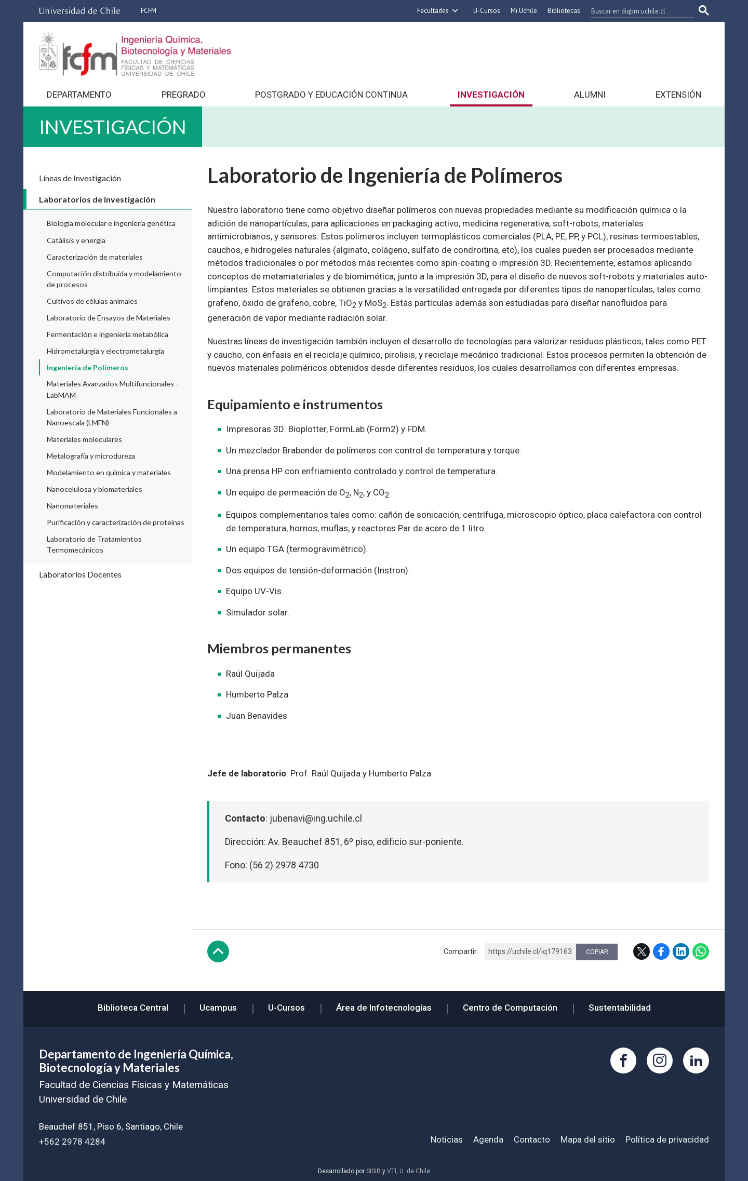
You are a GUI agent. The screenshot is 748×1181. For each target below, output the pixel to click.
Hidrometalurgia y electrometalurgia (105, 350)
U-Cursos (486, 10)
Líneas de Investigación (80, 178)
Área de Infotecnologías (384, 1007)
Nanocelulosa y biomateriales (94, 489)
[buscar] (636, 11)
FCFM (148, 10)
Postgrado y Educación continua (331, 94)
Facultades (433, 10)
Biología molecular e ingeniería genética (111, 223)
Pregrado (184, 94)
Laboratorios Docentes (80, 574)
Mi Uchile (524, 10)
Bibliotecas (563, 10)
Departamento (79, 94)
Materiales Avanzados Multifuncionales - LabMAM (112, 389)
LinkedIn (681, 951)
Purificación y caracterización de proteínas (115, 522)
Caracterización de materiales (95, 256)
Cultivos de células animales (92, 301)
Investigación (491, 94)
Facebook (661, 951)
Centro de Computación (510, 1007)
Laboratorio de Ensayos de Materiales (108, 317)
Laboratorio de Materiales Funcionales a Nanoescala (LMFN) (112, 417)
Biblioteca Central (133, 1007)
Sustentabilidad (620, 1007)
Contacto (532, 1139)
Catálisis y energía (76, 240)
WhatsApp (701, 951)
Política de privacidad (667, 1139)
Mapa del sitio (587, 1139)
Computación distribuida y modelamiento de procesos (114, 279)
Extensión (678, 94)
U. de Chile (414, 1171)
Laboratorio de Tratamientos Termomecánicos (94, 544)
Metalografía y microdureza (91, 455)
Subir (218, 951)
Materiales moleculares (84, 439)
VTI (391, 1171)
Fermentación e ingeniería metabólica (107, 334)
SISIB (373, 1171)
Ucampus (218, 1007)
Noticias (447, 1139)
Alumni (590, 94)
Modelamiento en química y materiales (109, 472)
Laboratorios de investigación (97, 199)
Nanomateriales (72, 505)
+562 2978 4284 (72, 1141)
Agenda (488, 1139)
